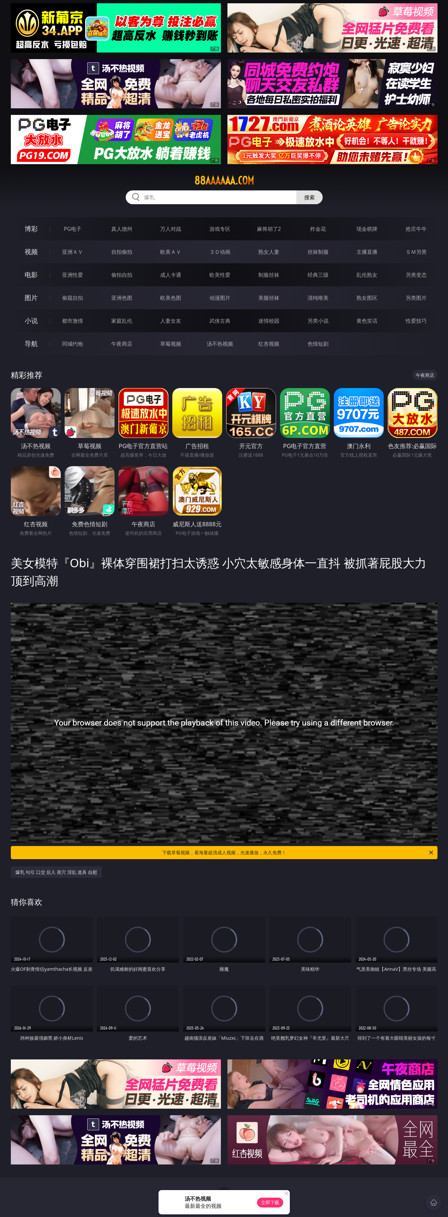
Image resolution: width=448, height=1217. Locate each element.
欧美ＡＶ (170, 251)
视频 (31, 251)
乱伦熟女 (366, 274)
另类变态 (416, 274)
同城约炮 (72, 343)
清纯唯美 (318, 297)
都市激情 (72, 320)
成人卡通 (170, 274)
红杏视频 (268, 343)
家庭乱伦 (121, 320)
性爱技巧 (416, 320)
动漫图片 (219, 297)
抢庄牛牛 (416, 228)
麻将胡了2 (269, 228)
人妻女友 (170, 320)
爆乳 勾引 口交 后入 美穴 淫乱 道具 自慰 (56, 872)
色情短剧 (318, 343)
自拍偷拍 (121, 251)
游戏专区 (219, 228)
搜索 (309, 197)
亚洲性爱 (72, 274)
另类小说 (318, 320)
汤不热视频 (220, 343)
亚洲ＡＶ (72, 251)
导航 (31, 343)
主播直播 (366, 251)
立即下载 (270, 1202)
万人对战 (170, 228)
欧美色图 (170, 297)
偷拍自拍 (121, 274)
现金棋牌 (366, 228)
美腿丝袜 (268, 297)
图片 (31, 297)
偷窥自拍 (72, 297)
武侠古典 (219, 320)
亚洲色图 (121, 297)
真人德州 (121, 228)
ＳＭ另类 (416, 251)
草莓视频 (170, 343)
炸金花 (318, 228)
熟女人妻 (268, 251)
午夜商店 (121, 343)
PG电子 (72, 228)
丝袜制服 (318, 251)
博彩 (31, 228)
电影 (31, 274)
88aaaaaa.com (224, 180)
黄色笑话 (366, 320)
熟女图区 (366, 297)
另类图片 (416, 297)
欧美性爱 (219, 274)
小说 (31, 320)
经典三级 (318, 274)
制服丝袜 (268, 274)
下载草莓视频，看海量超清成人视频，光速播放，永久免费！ (298, 853)
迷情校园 (268, 320)
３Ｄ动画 (219, 251)
